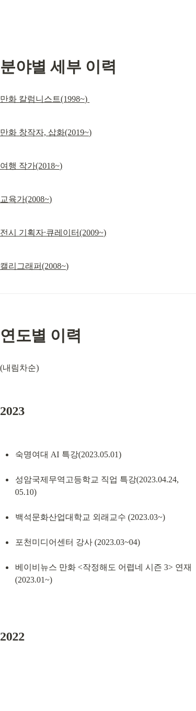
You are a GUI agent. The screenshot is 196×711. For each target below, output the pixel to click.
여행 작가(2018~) (31, 165)
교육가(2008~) (26, 199)
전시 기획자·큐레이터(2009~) (53, 232)
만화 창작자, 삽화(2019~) (45, 132)
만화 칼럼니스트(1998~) (44, 98)
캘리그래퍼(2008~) (34, 266)
